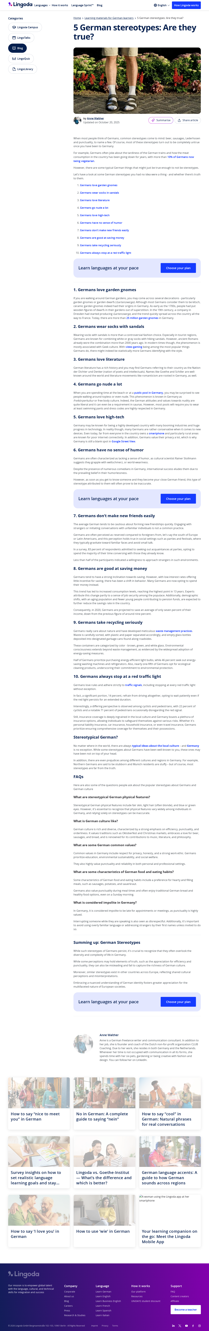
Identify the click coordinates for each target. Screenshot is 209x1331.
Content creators (180, 1296)
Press (67, 1311)
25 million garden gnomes (142, 318)
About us (69, 1296)
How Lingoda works (186, 5)
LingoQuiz (21, 59)
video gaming (134, 347)
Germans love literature (95, 200)
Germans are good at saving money (102, 238)
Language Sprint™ (82, 5)
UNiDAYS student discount (145, 1301)
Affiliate (175, 1301)
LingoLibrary (22, 69)
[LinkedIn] (173, 1325)
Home (77, 18)
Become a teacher (186, 1309)
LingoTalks (21, 38)
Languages (41, 5)
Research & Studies (74, 1315)
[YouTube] (186, 1325)
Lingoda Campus (25, 27)
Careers (68, 1306)
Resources (137, 1296)
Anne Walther (95, 118)
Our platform (138, 1292)
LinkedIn (141, 1060)
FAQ (173, 1292)
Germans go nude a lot (94, 208)
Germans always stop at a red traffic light (105, 253)
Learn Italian (102, 1315)
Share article (187, 120)
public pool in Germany (148, 393)
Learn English (103, 1296)
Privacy (105, 1326)
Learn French (103, 1306)
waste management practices (174, 631)
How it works (60, 5)
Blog (99, 5)
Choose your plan (178, 268)
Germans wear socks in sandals (99, 192)
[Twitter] (180, 1325)
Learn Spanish (103, 1311)
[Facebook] (193, 1325)
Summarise (160, 120)
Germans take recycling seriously (100, 245)
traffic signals (133, 685)
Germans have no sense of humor (101, 223)
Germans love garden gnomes (98, 185)
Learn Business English (108, 1301)
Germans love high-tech (95, 215)
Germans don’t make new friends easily (104, 230)
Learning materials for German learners (109, 18)
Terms (115, 1326)
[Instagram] (199, 1325)
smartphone (156, 433)
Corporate (69, 1292)
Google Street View (123, 441)
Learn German (103, 1292)
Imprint (94, 1326)
